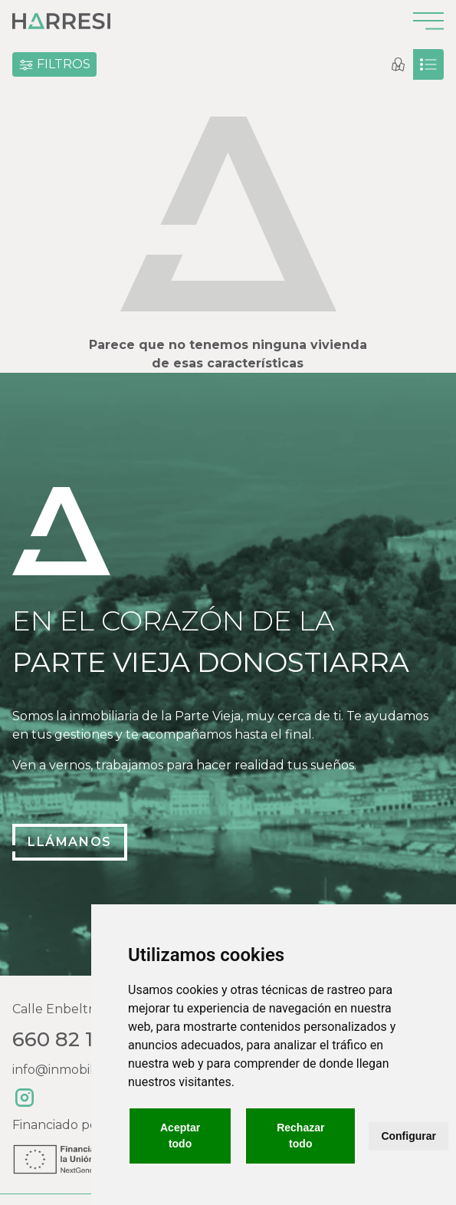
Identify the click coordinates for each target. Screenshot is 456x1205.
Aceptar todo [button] (180, 1135)
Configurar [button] (408, 1136)
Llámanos (70, 842)
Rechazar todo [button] (300, 1135)
